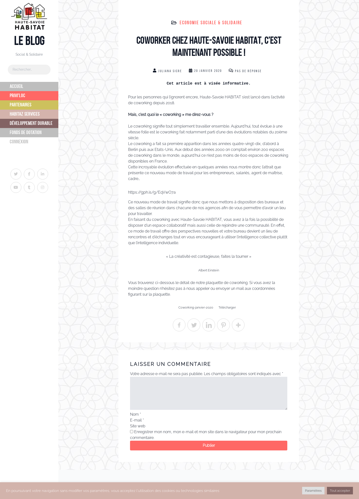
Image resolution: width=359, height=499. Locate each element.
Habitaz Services (25, 114)
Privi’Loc (17, 95)
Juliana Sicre (170, 71)
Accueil (16, 86)
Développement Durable (31, 123)
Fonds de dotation (26, 132)
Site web (137, 426)
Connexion (19, 141)
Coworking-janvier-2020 (195, 307)
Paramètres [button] (313, 490)
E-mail (137, 420)
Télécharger (227, 307)
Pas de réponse (248, 71)
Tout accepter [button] (340, 490)
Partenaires (20, 104)
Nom (135, 414)
